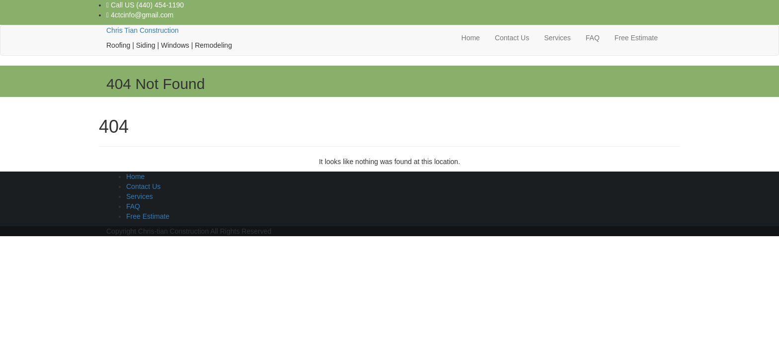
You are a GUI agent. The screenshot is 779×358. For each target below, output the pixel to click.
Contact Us (512, 38)
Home (471, 38)
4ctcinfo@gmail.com (139, 15)
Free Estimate (636, 38)
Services (557, 38)
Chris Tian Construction (142, 30)
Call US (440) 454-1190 (145, 5)
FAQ (593, 38)
